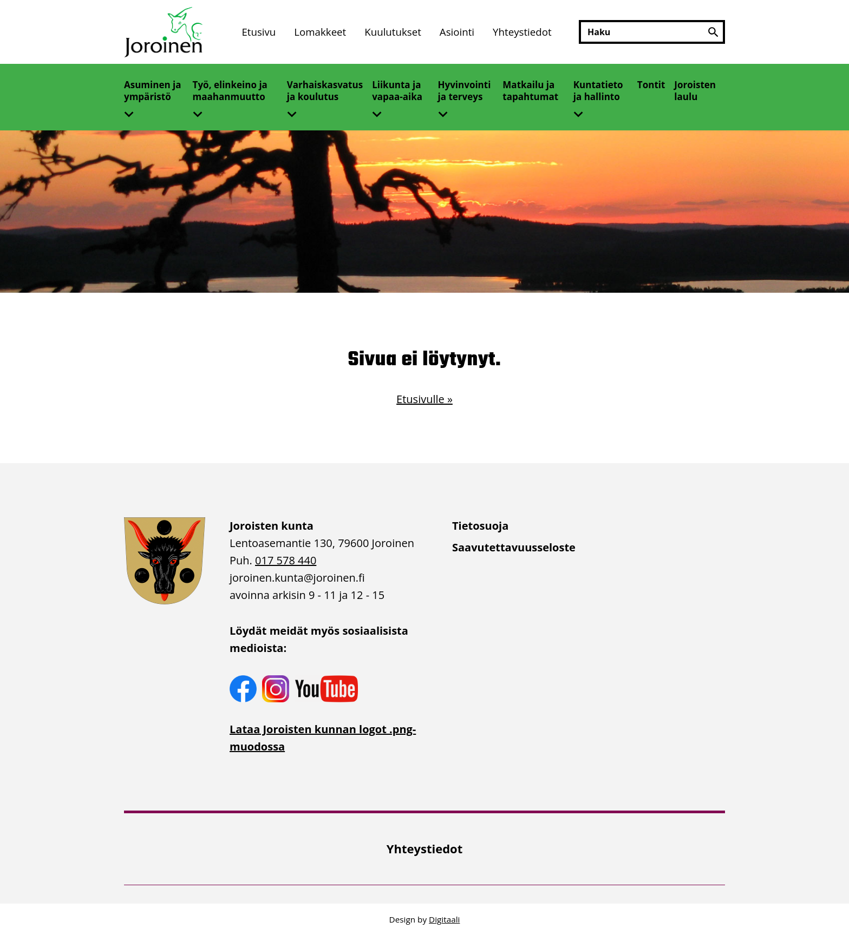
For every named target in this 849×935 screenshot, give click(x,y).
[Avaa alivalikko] (133, 111)
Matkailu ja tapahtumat (530, 90)
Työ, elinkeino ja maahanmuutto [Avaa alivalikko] (230, 90)
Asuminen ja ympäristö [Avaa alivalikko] (152, 90)
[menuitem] (258, 32)
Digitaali (444, 919)
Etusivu (258, 31)
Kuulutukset (392, 31)
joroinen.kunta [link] (297, 577)
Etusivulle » (424, 399)
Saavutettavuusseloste (514, 547)
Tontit (651, 84)
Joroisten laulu (695, 90)
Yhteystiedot (522, 31)
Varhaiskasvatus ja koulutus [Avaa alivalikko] (325, 90)
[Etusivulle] (164, 32)
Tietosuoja (480, 525)
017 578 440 (285, 560)
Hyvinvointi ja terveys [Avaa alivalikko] (464, 90)
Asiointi (457, 31)
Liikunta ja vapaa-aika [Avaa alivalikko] (397, 90)
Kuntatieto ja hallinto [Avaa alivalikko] (598, 90)
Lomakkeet (320, 31)
